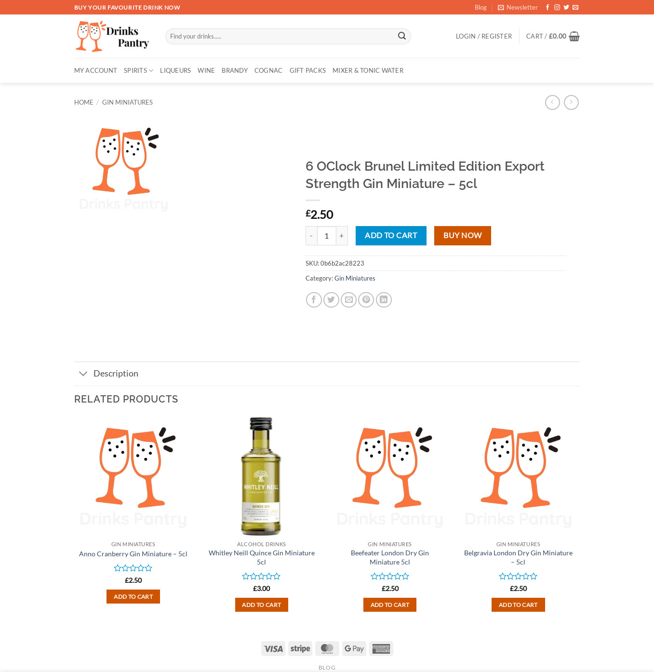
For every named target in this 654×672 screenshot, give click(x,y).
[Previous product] (571, 102)
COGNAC (268, 70)
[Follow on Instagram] (557, 7)
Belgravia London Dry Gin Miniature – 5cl (518, 557)
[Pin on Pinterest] (366, 300)
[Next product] (552, 102)
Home (83, 102)
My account (96, 70)
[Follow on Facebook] (547, 7)
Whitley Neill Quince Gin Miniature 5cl (262, 557)
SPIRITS (138, 70)
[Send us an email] (575, 7)
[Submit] (402, 36)
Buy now (462, 235)
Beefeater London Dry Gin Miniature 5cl (390, 557)
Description (106, 374)
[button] (518, 7)
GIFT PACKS (308, 70)
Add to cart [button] (133, 596)
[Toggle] (83, 374)
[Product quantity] (326, 235)
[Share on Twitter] (331, 300)
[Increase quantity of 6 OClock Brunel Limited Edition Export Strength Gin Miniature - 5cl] (342, 235)
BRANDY (235, 70)
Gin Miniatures (127, 102)
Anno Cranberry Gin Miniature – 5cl (133, 554)
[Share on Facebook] (314, 300)
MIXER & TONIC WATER (368, 70)
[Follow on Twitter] (566, 7)
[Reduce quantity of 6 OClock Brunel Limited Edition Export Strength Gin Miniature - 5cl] (311, 235)
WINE (206, 70)
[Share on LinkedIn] (384, 300)
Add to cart (391, 235)
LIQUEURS (175, 70)
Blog (481, 7)
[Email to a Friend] (349, 300)
